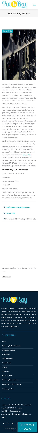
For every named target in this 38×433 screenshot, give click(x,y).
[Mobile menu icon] (34, 4)
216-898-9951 (19, 405)
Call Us (27, 429)
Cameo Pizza (27, 155)
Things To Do (7, 31)
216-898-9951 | (27, 425)
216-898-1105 (11, 408)
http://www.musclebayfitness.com (18, 207)
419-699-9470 (10, 213)
